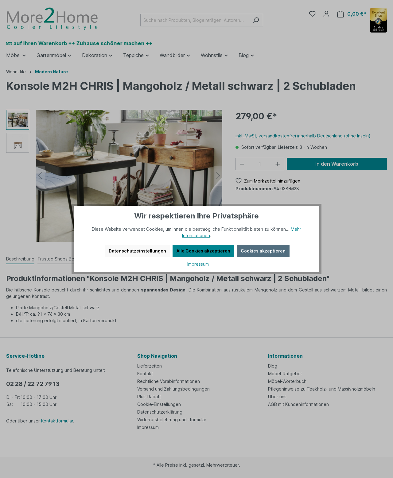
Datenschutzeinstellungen (137, 250)
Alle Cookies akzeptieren (203, 250)
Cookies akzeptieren (263, 250)
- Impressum (196, 264)
